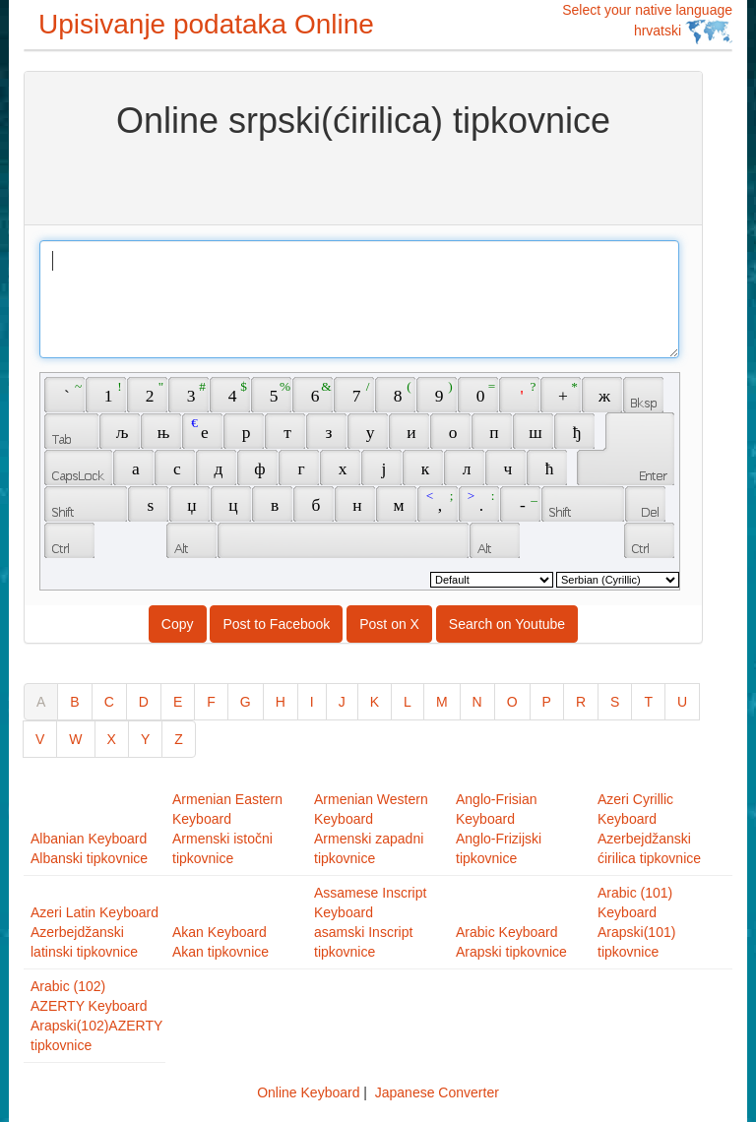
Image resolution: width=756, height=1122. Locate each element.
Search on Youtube (507, 624)
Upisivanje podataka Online (206, 24)
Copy (177, 624)
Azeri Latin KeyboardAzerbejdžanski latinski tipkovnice (94, 932)
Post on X (389, 624)
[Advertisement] (363, 180)
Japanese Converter (437, 1092)
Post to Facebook (276, 624)
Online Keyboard (308, 1092)
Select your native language (647, 23)
